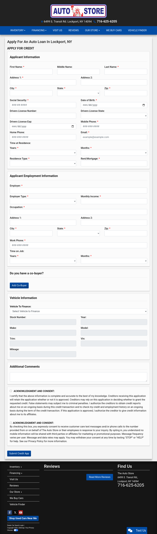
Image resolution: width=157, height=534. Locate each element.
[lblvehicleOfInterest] (78, 311)
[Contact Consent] (11, 423)
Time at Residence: (20, 143)
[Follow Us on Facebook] (10, 512)
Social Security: (18, 100)
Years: (13, 147)
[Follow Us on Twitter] (15, 512)
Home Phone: (17, 132)
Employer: (15, 185)
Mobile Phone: (89, 121)
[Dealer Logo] (78, 10)
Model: (84, 327)
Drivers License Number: (23, 110)
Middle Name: (64, 66)
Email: (84, 132)
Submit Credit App (19, 453)
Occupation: (16, 207)
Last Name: (110, 66)
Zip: (106, 88)
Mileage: (14, 349)
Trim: (12, 338)
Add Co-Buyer (19, 285)
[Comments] (78, 377)
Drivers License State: (93, 110)
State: (60, 88)
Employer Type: (18, 196)
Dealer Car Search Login (15, 525)
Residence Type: (19, 158)
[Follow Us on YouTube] (21, 512)
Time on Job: (17, 251)
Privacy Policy (35, 441)
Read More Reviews (99, 477)
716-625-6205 (107, 21)
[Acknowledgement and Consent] (11, 391)
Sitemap (21, 528)
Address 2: (86, 77)
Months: (85, 147)
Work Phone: (17, 240)
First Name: (16, 66)
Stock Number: (18, 317)
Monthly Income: (90, 196)
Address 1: (15, 77)
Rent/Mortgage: (89, 158)
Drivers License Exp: (21, 121)
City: (12, 88)
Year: (83, 317)
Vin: (83, 338)
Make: (13, 327)
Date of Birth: (88, 100)
